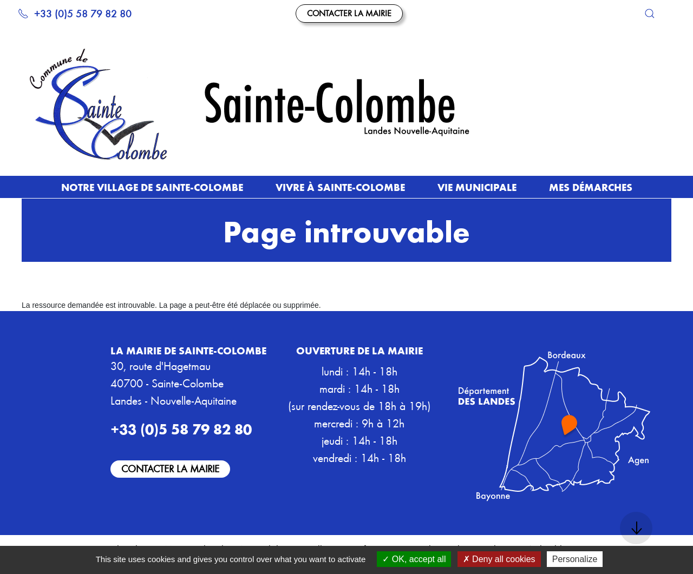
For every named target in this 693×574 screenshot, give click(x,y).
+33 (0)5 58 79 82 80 (75, 13)
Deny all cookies (499, 559)
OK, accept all (414, 559)
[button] (649, 13)
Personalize (575, 559)
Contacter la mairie (349, 13)
